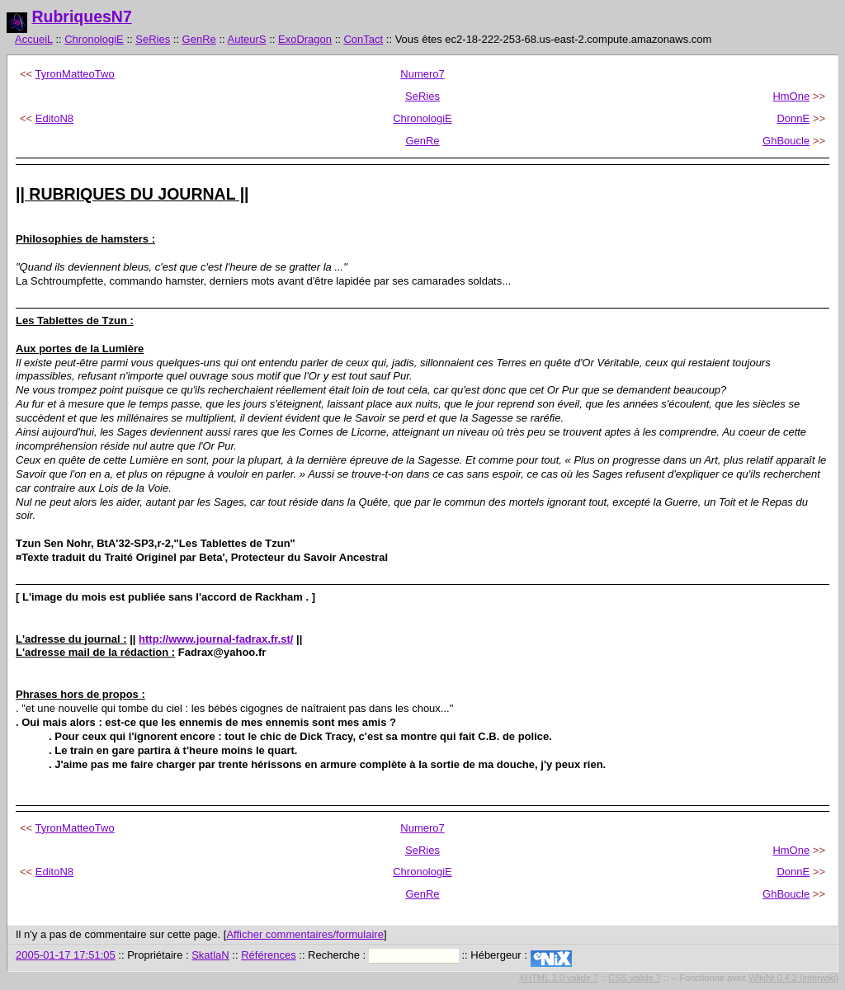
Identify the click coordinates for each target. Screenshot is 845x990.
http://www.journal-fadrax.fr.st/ (216, 639)
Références (268, 955)
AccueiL (34, 39)
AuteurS (247, 39)
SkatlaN (210, 955)
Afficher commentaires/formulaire (305, 934)
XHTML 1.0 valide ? (558, 978)
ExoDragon (305, 39)
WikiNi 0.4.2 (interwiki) (793, 978)
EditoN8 (54, 118)
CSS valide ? (634, 978)
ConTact (363, 39)
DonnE (793, 118)
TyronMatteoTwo (75, 74)
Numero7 (422, 74)
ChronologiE (94, 39)
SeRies (152, 39)
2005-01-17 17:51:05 (66, 955)
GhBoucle (786, 140)
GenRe (199, 39)
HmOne (791, 96)
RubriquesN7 (81, 16)
